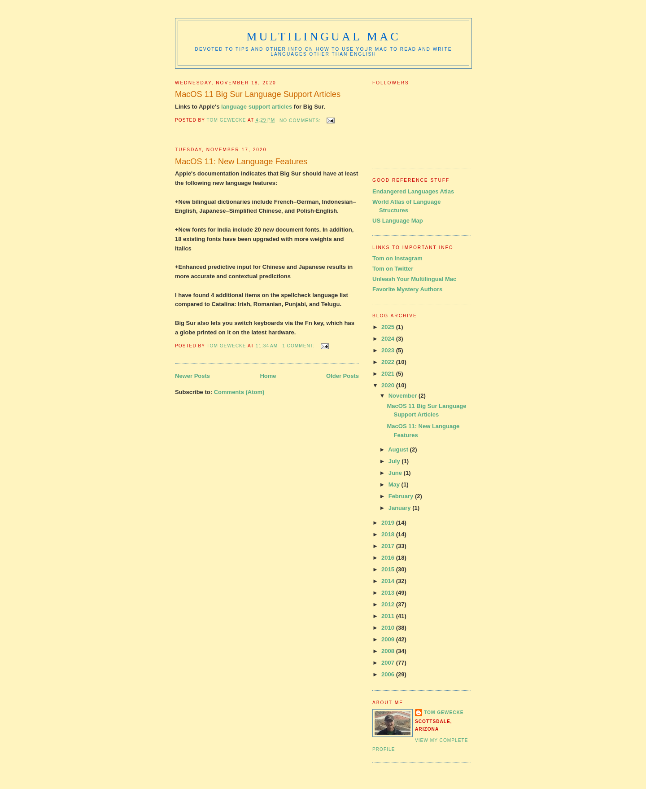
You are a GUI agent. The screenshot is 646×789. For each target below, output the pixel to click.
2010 (388, 627)
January (400, 507)
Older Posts (342, 376)
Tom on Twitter (392, 268)
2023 (388, 350)
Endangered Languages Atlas (413, 191)
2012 (388, 604)
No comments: (301, 120)
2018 (388, 534)
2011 (388, 616)
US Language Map (397, 220)
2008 (388, 651)
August (399, 449)
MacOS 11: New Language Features (241, 161)
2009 (388, 639)
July (395, 461)
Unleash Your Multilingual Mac (414, 279)
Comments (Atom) (239, 392)
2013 (388, 592)
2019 (388, 522)
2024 (388, 338)
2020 (388, 385)
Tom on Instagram (397, 258)
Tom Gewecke (444, 712)
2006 (388, 674)
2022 (388, 362)
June (396, 472)
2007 (388, 662)
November (403, 395)
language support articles (256, 106)
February (401, 496)
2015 (388, 569)
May (395, 484)
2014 (388, 581)
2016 (388, 557)
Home (268, 376)
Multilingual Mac (323, 36)
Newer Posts (192, 376)
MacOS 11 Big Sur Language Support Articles (257, 94)
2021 (388, 373)
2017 (388, 546)
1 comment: (299, 345)
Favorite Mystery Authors (407, 289)
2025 (388, 327)
